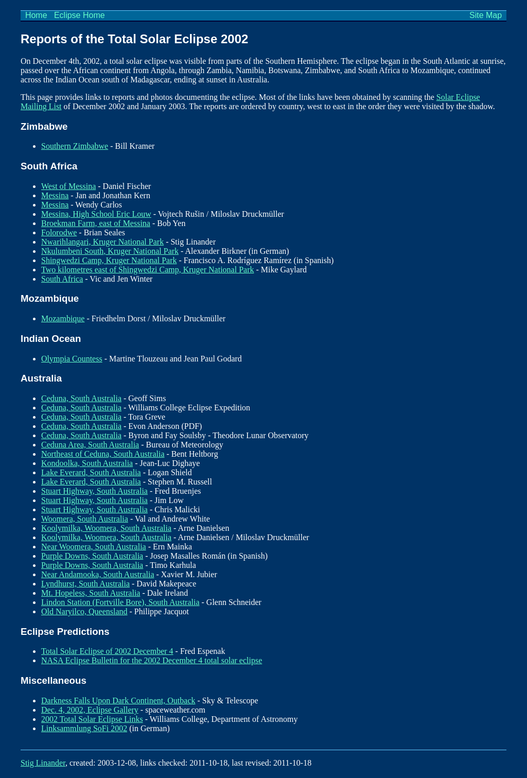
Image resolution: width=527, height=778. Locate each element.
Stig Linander (43, 762)
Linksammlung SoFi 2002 (84, 728)
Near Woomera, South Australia (93, 546)
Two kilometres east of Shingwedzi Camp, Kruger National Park (147, 269)
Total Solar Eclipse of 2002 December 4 (107, 651)
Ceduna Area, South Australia (90, 444)
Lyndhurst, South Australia (85, 583)
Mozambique (62, 318)
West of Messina (68, 186)
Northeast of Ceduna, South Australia (103, 453)
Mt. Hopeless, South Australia (90, 593)
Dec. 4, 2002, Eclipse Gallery (89, 709)
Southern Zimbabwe (74, 146)
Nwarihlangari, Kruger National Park (102, 241)
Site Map (485, 15)
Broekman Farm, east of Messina (95, 223)
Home (36, 15)
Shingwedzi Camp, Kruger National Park (109, 260)
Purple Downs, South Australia (92, 555)
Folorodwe (59, 232)
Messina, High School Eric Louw (96, 214)
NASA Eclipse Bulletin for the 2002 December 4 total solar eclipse (151, 660)
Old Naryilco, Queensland (84, 611)
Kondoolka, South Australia (87, 463)
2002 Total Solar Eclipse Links (92, 719)
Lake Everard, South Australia (91, 472)
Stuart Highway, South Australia (94, 491)
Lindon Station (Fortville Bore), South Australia (120, 602)
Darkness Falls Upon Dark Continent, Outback (118, 700)
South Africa (62, 278)
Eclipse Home (79, 15)
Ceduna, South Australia (81, 398)
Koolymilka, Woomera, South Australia (106, 528)
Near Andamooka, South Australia (97, 574)
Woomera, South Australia (84, 518)
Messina (54, 195)
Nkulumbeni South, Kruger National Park (110, 251)
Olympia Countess (71, 358)
